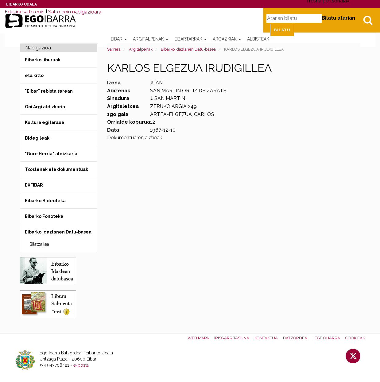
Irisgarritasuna (231, 338)
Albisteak (258, 39)
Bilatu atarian (338, 18)
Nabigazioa (38, 48)
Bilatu (367, 20)
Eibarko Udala (21, 4)
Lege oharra (326, 338)
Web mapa (198, 338)
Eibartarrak (190, 39)
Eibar (119, 39)
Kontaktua (266, 338)
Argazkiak (227, 39)
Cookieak (355, 338)
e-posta (81, 365)
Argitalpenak (150, 39)
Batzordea (295, 338)
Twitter (353, 356)
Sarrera (114, 49)
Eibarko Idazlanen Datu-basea (188, 49)
